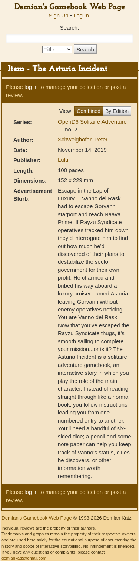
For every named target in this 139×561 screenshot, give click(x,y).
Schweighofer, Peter (82, 139)
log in (31, 87)
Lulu (63, 160)
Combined (88, 111)
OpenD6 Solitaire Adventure (92, 121)
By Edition (117, 111)
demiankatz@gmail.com (23, 558)
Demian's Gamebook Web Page (69, 7)
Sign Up (58, 15)
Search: (69, 27)
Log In (81, 15)
